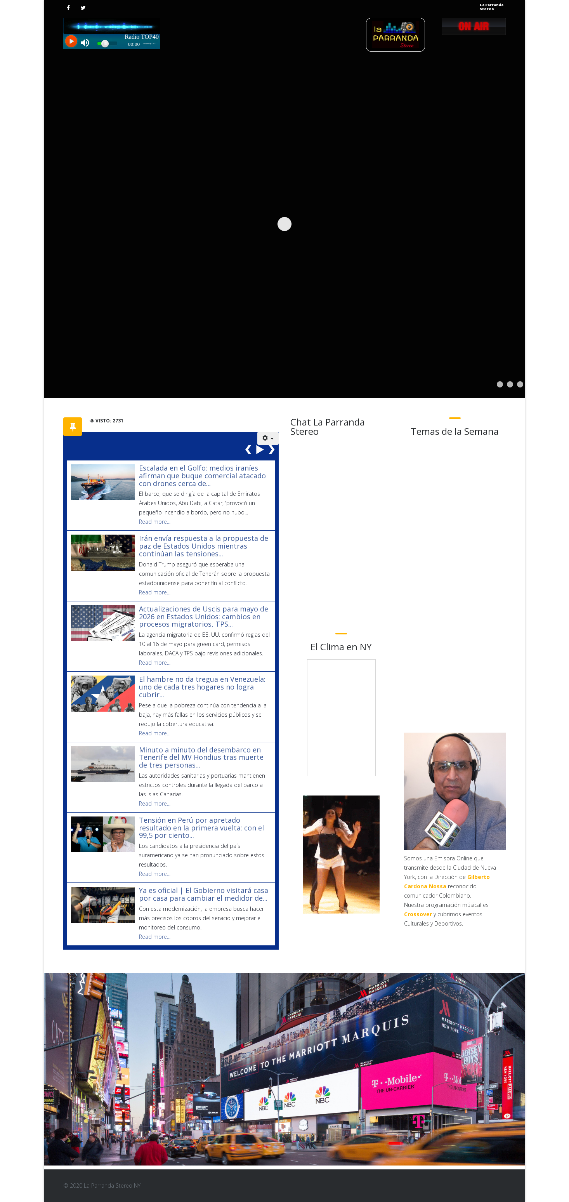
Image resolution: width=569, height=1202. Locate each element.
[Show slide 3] (520, 384)
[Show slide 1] (500, 384)
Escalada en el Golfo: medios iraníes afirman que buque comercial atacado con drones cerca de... (202, 475)
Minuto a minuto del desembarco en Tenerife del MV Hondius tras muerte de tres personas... (201, 757)
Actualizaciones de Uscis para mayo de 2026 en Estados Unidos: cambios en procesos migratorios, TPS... (203, 616)
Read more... (154, 521)
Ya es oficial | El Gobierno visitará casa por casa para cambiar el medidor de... (203, 894)
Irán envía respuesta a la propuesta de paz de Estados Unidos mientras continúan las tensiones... (203, 545)
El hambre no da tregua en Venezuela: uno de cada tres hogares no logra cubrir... (202, 686)
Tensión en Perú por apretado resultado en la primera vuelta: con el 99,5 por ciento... (201, 827)
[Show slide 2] (510, 384)
